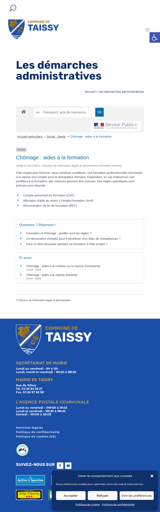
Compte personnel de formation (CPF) (48, 195)
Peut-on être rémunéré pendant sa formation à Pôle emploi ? (67, 244)
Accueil (90, 91)
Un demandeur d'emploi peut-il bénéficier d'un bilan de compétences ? (73, 238)
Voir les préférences (137, 495)
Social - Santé (56, 136)
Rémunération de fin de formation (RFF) (50, 205)
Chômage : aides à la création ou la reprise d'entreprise (63, 266)
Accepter (71, 495)
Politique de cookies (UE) (36, 436)
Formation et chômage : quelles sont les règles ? (58, 233)
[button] (155, 37)
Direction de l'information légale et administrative (44, 300)
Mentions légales (29, 427)
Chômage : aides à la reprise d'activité (51, 275)
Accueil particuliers (30, 136)
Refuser (102, 495)
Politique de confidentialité (118, 504)
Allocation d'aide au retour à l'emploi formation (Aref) (58, 200)
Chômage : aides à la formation (91, 136)
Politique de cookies (87, 504)
